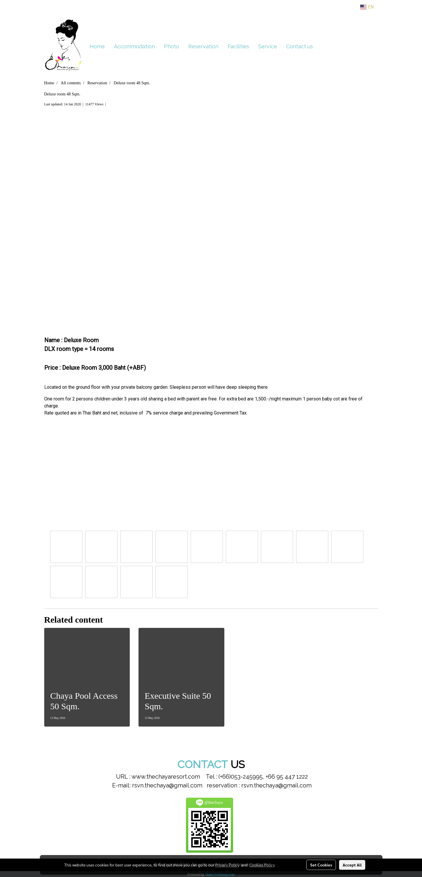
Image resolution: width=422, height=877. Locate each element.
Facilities (238, 46)
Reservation (203, 46)
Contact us (299, 46)
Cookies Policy (262, 864)
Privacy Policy (227, 864)
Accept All (352, 864)
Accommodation (134, 46)
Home (97, 46)
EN (366, 7)
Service (267, 46)
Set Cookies (321, 864)
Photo (171, 46)
